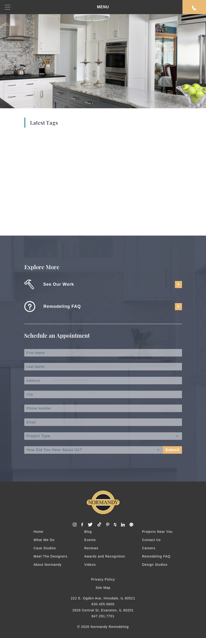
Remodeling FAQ (156, 556)
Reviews (91, 548)
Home (38, 532)
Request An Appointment (194, 8)
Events (90, 540)
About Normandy (48, 564)
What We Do (44, 540)
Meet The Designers (51, 556)
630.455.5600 (103, 604)
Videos (90, 564)
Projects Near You (157, 532)
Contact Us (151, 540)
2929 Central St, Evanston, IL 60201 (102, 610)
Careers (148, 548)
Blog (88, 532)
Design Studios (154, 564)
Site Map (103, 588)
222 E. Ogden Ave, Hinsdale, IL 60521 (103, 598)
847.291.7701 (103, 616)
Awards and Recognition (104, 556)
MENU (57, 7)
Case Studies (45, 548)
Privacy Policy (103, 579)
